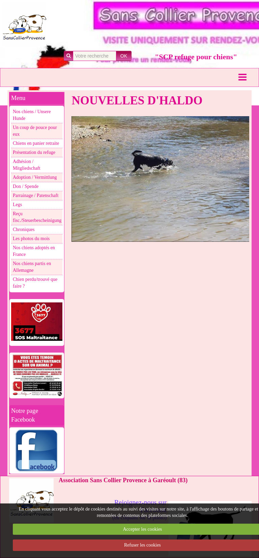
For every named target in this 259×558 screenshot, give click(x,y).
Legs (17, 204)
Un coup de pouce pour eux (35, 131)
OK (123, 56)
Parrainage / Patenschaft (35, 195)
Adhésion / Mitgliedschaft (26, 165)
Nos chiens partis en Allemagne (32, 267)
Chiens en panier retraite (36, 143)
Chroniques (24, 229)
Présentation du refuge (34, 152)
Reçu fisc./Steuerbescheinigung (37, 217)
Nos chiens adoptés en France (34, 251)
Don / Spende (25, 186)
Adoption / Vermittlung (35, 177)
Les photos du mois (31, 238)
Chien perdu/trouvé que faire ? (35, 283)
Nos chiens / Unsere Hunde (32, 115)
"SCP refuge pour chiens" (196, 57)
